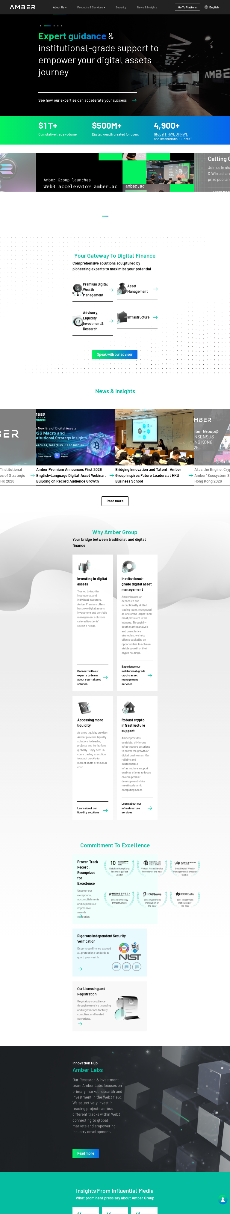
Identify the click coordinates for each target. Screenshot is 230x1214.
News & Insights (176, 1194)
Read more (115, 486)
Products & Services (179, 1181)
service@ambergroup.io (126, 1186)
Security (171, 1187)
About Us (171, 1174)
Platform (171, 1201)
